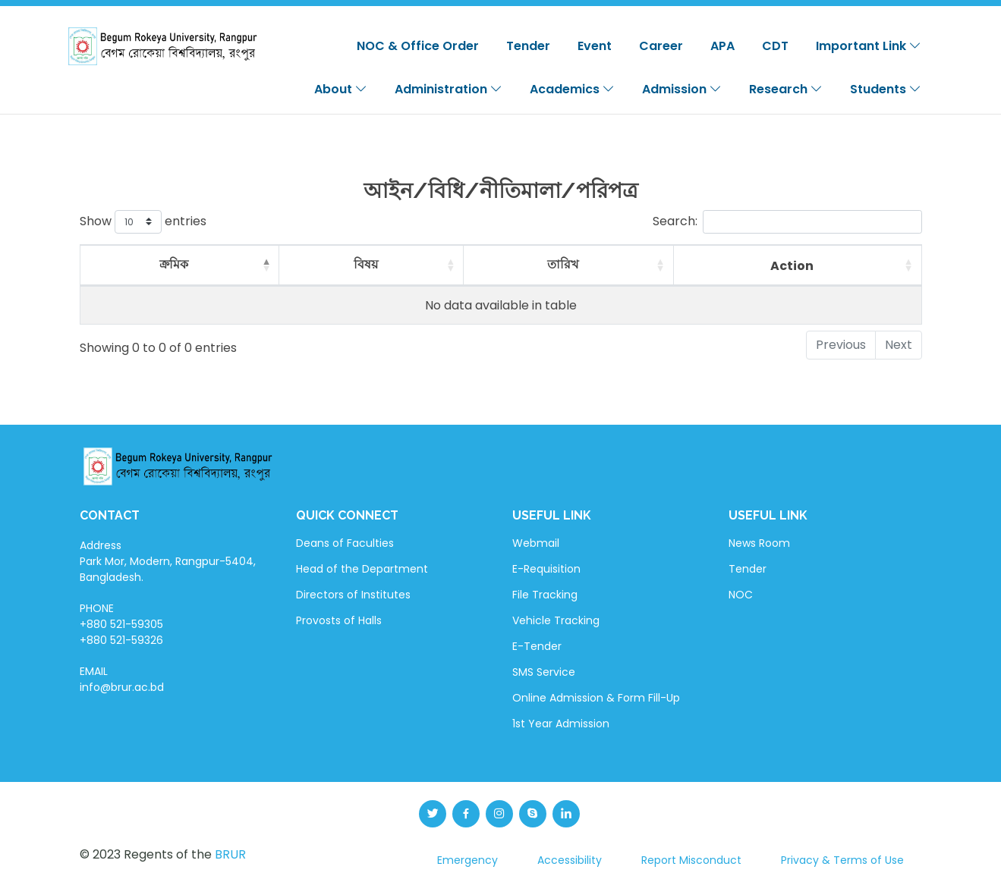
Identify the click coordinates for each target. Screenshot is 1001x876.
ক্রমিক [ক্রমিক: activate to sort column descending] (173, 264)
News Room (759, 543)
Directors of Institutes (353, 594)
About (340, 89)
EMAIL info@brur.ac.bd (122, 679)
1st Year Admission (560, 723)
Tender (528, 46)
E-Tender (537, 646)
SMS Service (543, 672)
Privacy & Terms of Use (842, 860)
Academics (572, 89)
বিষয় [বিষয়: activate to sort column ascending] (366, 264)
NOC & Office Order (418, 46)
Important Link (868, 46)
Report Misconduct (691, 860)
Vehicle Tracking (556, 620)
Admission (682, 89)
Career (661, 46)
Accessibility (569, 860)
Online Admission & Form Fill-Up (596, 697)
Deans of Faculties (345, 543)
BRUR (230, 854)
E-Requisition (546, 569)
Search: (787, 222)
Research (786, 89)
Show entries (143, 222)
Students (885, 89)
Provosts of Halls (339, 620)
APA (722, 46)
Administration (448, 89)
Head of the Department (362, 569)
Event (595, 46)
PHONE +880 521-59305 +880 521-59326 (121, 624)
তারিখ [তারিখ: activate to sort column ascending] (562, 264)
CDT (775, 46)
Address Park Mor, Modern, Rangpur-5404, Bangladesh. (168, 561)
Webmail (535, 543)
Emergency (467, 860)
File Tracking (545, 594)
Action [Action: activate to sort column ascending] (792, 266)
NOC (741, 594)
